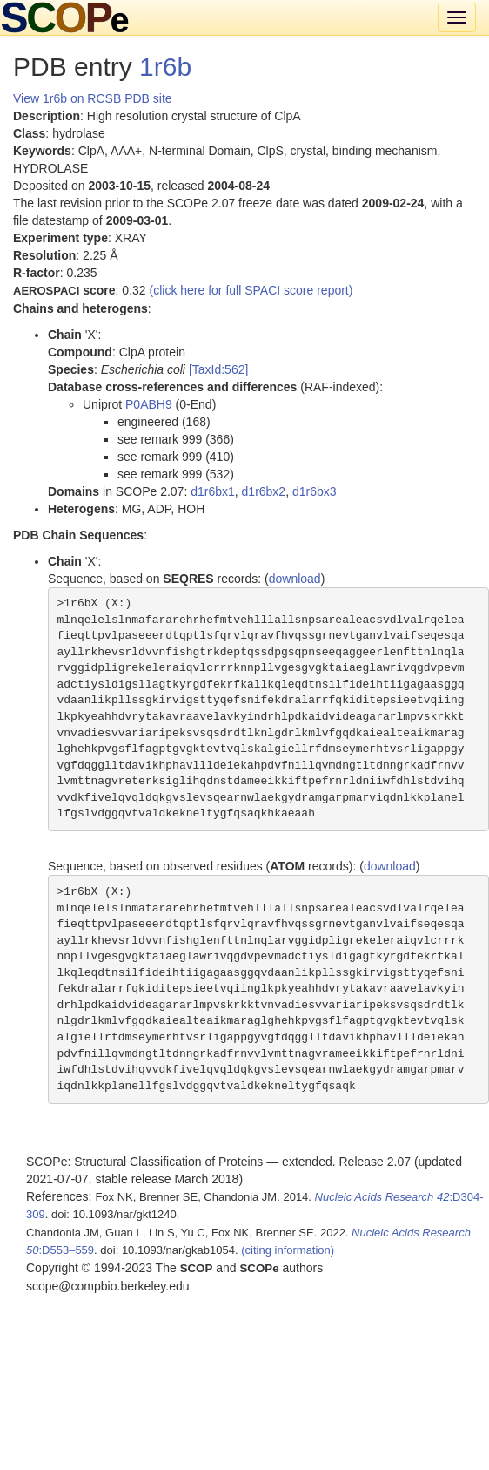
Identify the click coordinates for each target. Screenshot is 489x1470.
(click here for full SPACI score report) (251, 290)
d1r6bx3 (314, 491)
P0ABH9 (148, 404)
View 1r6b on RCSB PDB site (92, 98)
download (295, 579)
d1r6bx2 (264, 491)
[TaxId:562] (219, 369)
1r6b (165, 66)
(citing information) (287, 1250)
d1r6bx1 (213, 491)
